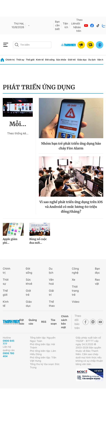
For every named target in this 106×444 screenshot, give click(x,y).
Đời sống (50, 59)
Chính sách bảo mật (64, 322)
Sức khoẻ (29, 281)
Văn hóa (101, 59)
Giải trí (51, 292)
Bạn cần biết (57, 25)
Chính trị (10, 59)
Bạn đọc (97, 270)
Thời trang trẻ (75, 290)
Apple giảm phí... (10, 240)
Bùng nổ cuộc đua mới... (38, 240)
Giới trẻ (72, 59)
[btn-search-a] (17, 44)
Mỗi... (17, 124)
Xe (73, 279)
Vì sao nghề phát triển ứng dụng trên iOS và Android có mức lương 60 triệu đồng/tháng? (71, 207)
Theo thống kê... (17, 133)
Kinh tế (40, 59)
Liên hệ (73, 25)
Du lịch (92, 59)
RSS (43, 321)
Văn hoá (51, 281)
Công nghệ (75, 270)
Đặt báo (22, 321)
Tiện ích (65, 25)
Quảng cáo (33, 321)
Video (76, 301)
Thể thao (52, 303)
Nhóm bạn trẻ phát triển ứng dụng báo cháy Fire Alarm (71, 146)
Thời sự (20, 59)
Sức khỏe (61, 59)
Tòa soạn (54, 321)
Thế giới (30, 59)
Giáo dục (82, 59)
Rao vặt (97, 281)
